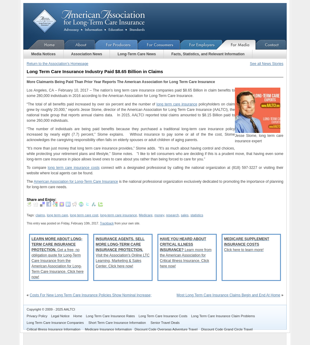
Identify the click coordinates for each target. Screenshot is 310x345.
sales (185, 215)
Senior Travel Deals (165, 322)
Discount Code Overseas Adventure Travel (165, 329)
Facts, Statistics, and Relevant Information (208, 54)
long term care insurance (177, 104)
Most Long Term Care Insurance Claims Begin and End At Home (228, 295)
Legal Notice (60, 316)
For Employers (201, 45)
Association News (86, 54)
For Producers (116, 45)
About (79, 45)
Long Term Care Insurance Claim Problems (223, 316)
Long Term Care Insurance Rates (110, 316)
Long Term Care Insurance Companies (56, 322)
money (159, 215)
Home (43, 45)
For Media (239, 45)
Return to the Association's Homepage (57, 64)
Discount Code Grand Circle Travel (227, 329)
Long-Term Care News (136, 54)
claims (40, 215)
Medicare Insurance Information (108, 329)
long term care (57, 215)
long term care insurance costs (74, 168)
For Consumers (159, 45)
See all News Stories (266, 64)
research (172, 215)
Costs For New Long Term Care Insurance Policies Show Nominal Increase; (91, 295)
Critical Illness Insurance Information (54, 329)
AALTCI (69, 309)
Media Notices (43, 54)
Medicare (146, 215)
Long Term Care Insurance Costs (163, 316)
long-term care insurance (118, 215)
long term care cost (84, 215)
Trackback (107, 223)
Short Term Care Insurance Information (117, 322)
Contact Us (271, 45)
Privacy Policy (37, 316)
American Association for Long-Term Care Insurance (93, 21)
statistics (196, 215)
